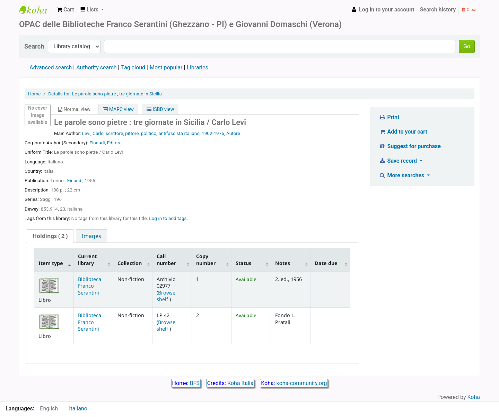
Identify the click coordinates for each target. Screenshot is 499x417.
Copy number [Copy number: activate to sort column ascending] (206, 259)
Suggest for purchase (410, 146)
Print (389, 117)
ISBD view (160, 109)
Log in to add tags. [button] (168, 218)
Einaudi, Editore (105, 142)
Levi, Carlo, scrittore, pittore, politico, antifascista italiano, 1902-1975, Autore (161, 133)
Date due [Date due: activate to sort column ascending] (326, 263)
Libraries (197, 67)
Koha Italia (240, 383)
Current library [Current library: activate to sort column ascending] (87, 259)
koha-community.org (302, 383)
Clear (469, 9)
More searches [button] (402, 175)
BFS (195, 383)
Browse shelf (166, 296)
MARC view (118, 109)
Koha (473, 397)
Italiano (78, 408)
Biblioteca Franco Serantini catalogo (36, 10)
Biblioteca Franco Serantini (89, 286)
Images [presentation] (91, 236)
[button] (65, 10)
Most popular (166, 67)
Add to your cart (403, 131)
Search (34, 46)
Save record (398, 161)
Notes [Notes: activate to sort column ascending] (282, 263)
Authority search (96, 67)
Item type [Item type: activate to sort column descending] (50, 263)
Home (34, 93)
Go (466, 46)
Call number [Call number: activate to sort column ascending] (166, 259)
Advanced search (50, 67)
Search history (438, 9)
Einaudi (74, 180)
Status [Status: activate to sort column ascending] (243, 263)
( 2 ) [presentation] (50, 236)
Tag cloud (133, 67)
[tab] (50, 236)
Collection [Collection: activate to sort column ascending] (129, 263)
